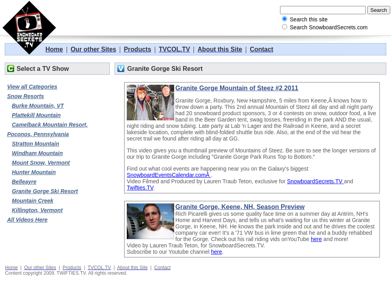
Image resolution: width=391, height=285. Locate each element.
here (316, 239)
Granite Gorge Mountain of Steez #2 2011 (236, 88)
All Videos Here (27, 220)
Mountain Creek (32, 201)
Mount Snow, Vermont (41, 163)
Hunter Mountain (34, 172)
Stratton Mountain (35, 144)
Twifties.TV (140, 187)
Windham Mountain (37, 153)
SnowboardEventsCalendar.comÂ (169, 175)
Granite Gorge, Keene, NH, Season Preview (240, 206)
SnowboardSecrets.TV (315, 181)
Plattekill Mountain (36, 115)
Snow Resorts (25, 96)
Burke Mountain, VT (38, 106)
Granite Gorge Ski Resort (45, 191)
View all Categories (32, 87)
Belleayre (24, 182)
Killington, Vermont (37, 210)
